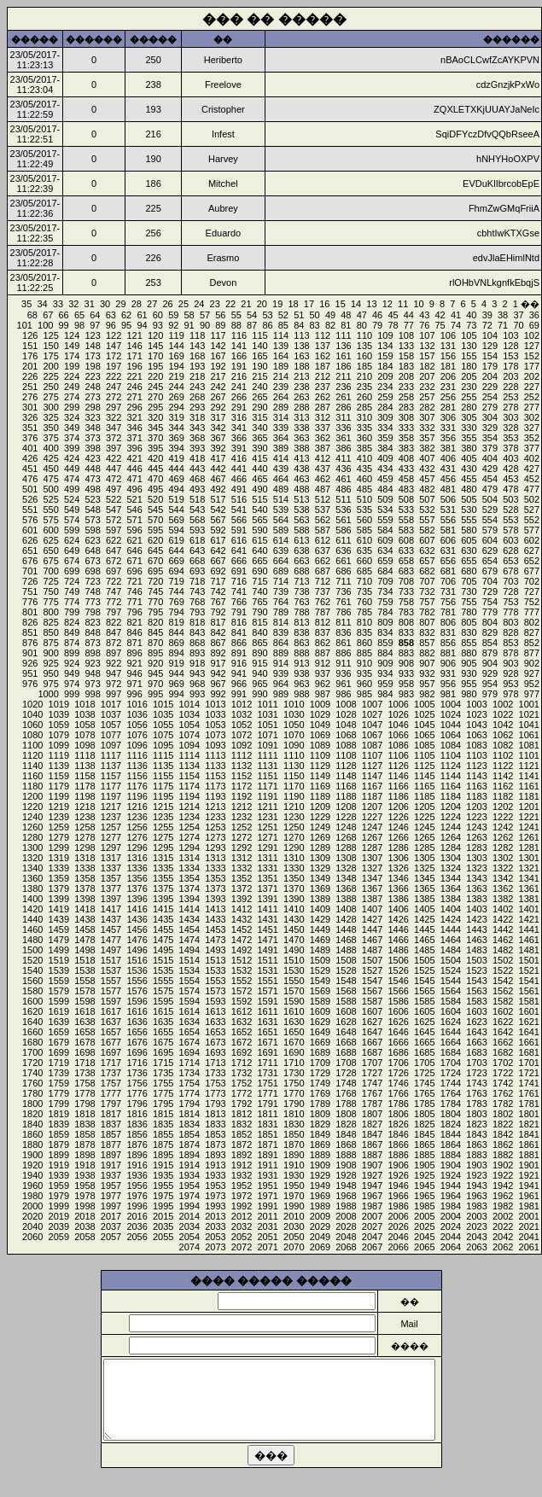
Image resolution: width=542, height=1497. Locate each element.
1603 (476, 1011)
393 (197, 448)
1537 (111, 970)
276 (30, 397)
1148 (345, 776)
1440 (32, 919)
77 (409, 325)
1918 (84, 1165)
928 (510, 673)
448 (92, 468)
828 (510, 632)
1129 (320, 765)
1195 (163, 796)
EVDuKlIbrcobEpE (501, 183)
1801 (529, 1114)
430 (468, 468)
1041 (529, 724)
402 (531, 458)
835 (364, 632)
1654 (189, 1032)
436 (343, 468)
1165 (424, 786)
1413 (215, 909)
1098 (84, 745)
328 (510, 427)
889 (280, 653)
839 (280, 632)
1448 (345, 929)
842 (217, 632)
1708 (345, 1062)
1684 (450, 1052)
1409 (320, 909)
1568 (345, 991)
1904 (450, 1165)
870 (155, 643)
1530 (293, 970)
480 (468, 489)
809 (385, 622)
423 (92, 458)
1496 (136, 950)
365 (259, 438)
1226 (398, 817)
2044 (450, 1237)
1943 (476, 1185)
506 (448, 499)
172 (113, 356)
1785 (424, 1103)
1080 (32, 735)
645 (155, 550)
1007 (372, 704)
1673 (215, 1042)
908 (406, 663)
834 (385, 632)
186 (343, 366)
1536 (136, 970)
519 (176, 499)
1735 (163, 1073)
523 (92, 499)
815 (259, 622)
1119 (59, 755)
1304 (450, 858)
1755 (163, 1083)
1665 (424, 1042)
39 (487, 315)
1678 (84, 1042)
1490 (293, 950)
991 (239, 694)
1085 (424, 745)
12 (387, 304)
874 (71, 643)
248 (92, 387)
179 (490, 366)
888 (301, 653)
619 (176, 540)
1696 (136, 1052)
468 (197, 479)
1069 (320, 735)
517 (217, 499)
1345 (424, 878)
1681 (529, 1052)
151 (30, 346)
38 (503, 315)
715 (259, 581)
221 (134, 376)
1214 (189, 806)
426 (30, 458)
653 (510, 561)
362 (322, 438)
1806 (398, 1114)
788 (301, 612)
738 (301, 591)
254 (490, 397)
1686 (398, 1052)
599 (71, 530)
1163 (476, 786)
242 (217, 387)
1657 (111, 1032)
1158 (84, 776)
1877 (111, 1144)
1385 (424, 899)
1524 (450, 970)
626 (30, 540)
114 (280, 335)
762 (322, 602)
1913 (215, 1165)
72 (487, 325)
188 (301, 366)
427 (531, 468)
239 (280, 387)
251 (30, 387)
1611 (267, 1011)
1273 (215, 837)
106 (448, 335)
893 (197, 653)
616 (239, 540)
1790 (293, 1103)
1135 (163, 765)
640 (259, 550)
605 (468, 540)
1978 (84, 1196)
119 (176, 335)
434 (385, 468)
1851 (267, 1134)
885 (364, 653)
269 (176, 397)
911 (343, 663)
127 (531, 346)
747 (113, 591)
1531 (267, 970)
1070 (293, 735)
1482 (502, 950)
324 (71, 417)
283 (406, 407)
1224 (450, 817)
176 (30, 356)
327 (531, 427)
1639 (59, 1021)
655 (468, 561)
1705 (424, 1062)
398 (92, 448)
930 (468, 673)
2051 (267, 1237)
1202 (502, 806)
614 (280, 540)
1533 (215, 970)
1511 (267, 960)
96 (111, 325)
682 (426, 571)
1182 (502, 796)
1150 (293, 776)
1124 (450, 765)
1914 (189, 1165)
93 (158, 325)
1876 (136, 1144)
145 (155, 346)
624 (71, 540)
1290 (293, 847)
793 (197, 612)
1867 (372, 1144)
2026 (398, 1226)
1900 (32, 1155)
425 (51, 458)
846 (134, 632)
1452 (241, 929)
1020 (32, 704)
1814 (189, 1114)
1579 (59, 991)
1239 (59, 817)
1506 (398, 960)
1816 (136, 1114)
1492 (241, 950)
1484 (450, 950)
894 (176, 653)
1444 (450, 929)
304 (490, 417)
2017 (111, 1216)
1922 (502, 1175)
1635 (163, 1021)
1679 (59, 1042)
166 (239, 356)
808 (406, 622)
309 (385, 417)
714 (280, 581)
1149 (320, 776)
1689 (320, 1052)
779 (490, 612)
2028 (345, 1226)
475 (51, 479)
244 (176, 387)
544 (176, 509)
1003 (476, 704)
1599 (59, 1001)
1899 (59, 1155)
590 (259, 530)
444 (176, 468)
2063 (476, 1247)
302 (531, 417)
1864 (450, 1144)
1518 (84, 960)
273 (92, 397)
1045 (424, 724)
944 (176, 673)
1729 (320, 1073)
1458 (84, 929)
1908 (345, 1165)
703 (510, 581)
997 (113, 694)
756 (448, 602)
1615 (163, 1011)
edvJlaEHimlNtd (506, 258)
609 (385, 540)
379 (490, 448)
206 (448, 376)
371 (134, 438)
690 (259, 571)
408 (406, 458)
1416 (136, 909)
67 (48, 315)
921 (134, 663)
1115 (163, 755)
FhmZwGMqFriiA (504, 208)
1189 (320, 796)
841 (239, 632)
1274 (189, 837)
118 (197, 335)
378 (510, 448)
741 (239, 591)
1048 (345, 724)
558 (406, 520)
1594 (189, 1001)
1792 (241, 1103)
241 (239, 387)
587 (322, 530)
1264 (450, 837)
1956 (136, 1185)
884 (385, 653)
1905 (424, 1165)
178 (510, 366)
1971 (267, 1196)
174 (71, 356)
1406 (398, 909)
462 (322, 479)
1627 (372, 1021)
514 (280, 499)
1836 (136, 1124)
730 (468, 591)
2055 (163, 1237)
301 (30, 407)
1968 (345, 1196)
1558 (84, 981)
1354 (189, 878)
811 (343, 622)
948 (92, 673)
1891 (267, 1155)
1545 (424, 981)
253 (510, 397)
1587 (372, 1001)
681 (448, 571)
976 (30, 684)
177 (531, 366)
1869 (320, 1144)
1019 (59, 704)
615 (259, 540)
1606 (398, 1011)
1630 (293, 1021)
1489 (320, 950)
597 (113, 530)
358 (406, 438)
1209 (320, 806)
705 (468, 581)
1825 (424, 1124)
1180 (32, 786)
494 (176, 489)
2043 (476, 1237)
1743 (476, 1083)
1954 (189, 1185)
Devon (222, 282)
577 (531, 530)
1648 (345, 1032)
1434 (189, 919)
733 (406, 591)
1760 (32, 1083)
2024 (450, 1226)
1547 (372, 981)
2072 (241, 1247)
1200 (32, 796)
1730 (293, 1073)
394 (176, 448)
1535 (163, 970)
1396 (136, 899)
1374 (189, 888)
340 (259, 427)
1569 (320, 991)
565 (259, 520)
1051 (267, 724)
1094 (189, 745)
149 (71, 346)
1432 (241, 919)
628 (510, 550)
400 (51, 448)
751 (30, 591)
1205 (424, 806)
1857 (111, 1134)
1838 (84, 1124)
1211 (267, 806)
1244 (450, 827)
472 (113, 479)
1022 (502, 714)
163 (301, 356)
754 (490, 602)
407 (426, 458)
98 (79, 325)
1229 (320, 817)
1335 (163, 868)
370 (155, 438)
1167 (372, 786)
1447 (372, 929)
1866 (398, 1144)
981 (448, 694)
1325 (424, 868)
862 (322, 643)
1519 (59, 960)
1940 (32, 1175)
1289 (320, 847)
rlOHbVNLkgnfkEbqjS (494, 282)
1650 (293, 1032)
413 (301, 458)
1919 (59, 1165)
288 (301, 407)
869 (176, 643)
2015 (163, 1216)
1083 (476, 745)
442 (217, 468)
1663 (476, 1042)
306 (448, 417)
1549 (320, 981)
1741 (529, 1083)
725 (51, 581)
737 (322, 591)
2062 (502, 1247)
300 (51, 407)
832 (426, 632)
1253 (215, 827)
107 (426, 335)
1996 (136, 1206)
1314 (189, 858)
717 (217, 581)
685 (364, 571)
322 (113, 417)
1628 (345, 1021)
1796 (136, 1103)
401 (30, 448)
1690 (293, 1052)
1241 (529, 827)
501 (30, 489)
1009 (320, 704)
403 (510, 458)
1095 (163, 745)
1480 (32, 940)
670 (155, 561)
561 (343, 520)
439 (280, 468)
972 (113, 684)
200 (51, 366)
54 (252, 315)
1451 (267, 929)
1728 (345, 1073)
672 (113, 561)
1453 (215, 929)
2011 (267, 1216)
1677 (111, 1042)
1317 (111, 858)
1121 (529, 765)
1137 (111, 765)
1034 (189, 714)
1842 (502, 1134)
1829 (320, 1124)
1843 (476, 1134)
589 (280, 530)
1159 (59, 776)
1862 (502, 1144)
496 (134, 489)
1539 (59, 970)
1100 (32, 745)
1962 (502, 1196)
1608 (345, 1011)
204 (490, 376)
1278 (84, 837)
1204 (450, 806)
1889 (320, 1155)
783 (406, 612)
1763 (476, 1093)
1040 (32, 714)
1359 (59, 878)
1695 (163, 1052)
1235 (163, 817)
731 (448, 591)
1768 (345, 1093)
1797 (111, 1103)
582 (426, 530)
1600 (32, 1001)
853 (510, 643)
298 (92, 407)
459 (385, 479)
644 (176, 550)
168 (197, 356)
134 (385, 346)
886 (343, 653)
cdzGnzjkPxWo (507, 84)
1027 (372, 714)
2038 (84, 1226)
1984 (450, 1206)
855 (468, 643)
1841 (529, 1134)
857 (426, 643)
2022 (502, 1226)
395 (155, 448)
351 (30, 427)
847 (113, 632)
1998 (84, 1206)
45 (393, 315)
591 (239, 530)
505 (468, 499)
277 (531, 407)
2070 (293, 1247)
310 (364, 417)
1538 (84, 970)
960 (364, 684)
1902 (502, 1165)
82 (330, 325)
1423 (476, 919)
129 (490, 346)
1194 (189, 796)
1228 (345, 817)
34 (42, 304)
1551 (267, 981)
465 (259, 479)
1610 (293, 1011)
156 (448, 356)
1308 (345, 858)
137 (322, 346)
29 (120, 304)
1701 (529, 1062)
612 (322, 540)
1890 (293, 1155)
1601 (529, 1011)
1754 (189, 1083)
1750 (293, 1083)
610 (364, 540)
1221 (529, 817)
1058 (84, 724)
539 (280, 509)
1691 (267, 1052)
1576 (136, 991)
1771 (267, 1093)
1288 (345, 847)
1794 (189, 1103)
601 (30, 530)
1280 (32, 837)
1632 (241, 1021)
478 (510, 489)
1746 (398, 1083)
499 (71, 489)
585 (364, 530)
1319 (59, 858)
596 (134, 530)
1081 (529, 745)
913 (301, 663)
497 (113, 489)
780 (468, 612)
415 (259, 458)
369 (176, 438)
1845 (424, 1134)
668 (197, 561)
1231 (267, 817)
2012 (241, 1216)
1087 (372, 745)
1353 (215, 878)
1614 (189, 1011)
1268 (345, 837)
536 (343, 509)
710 (364, 581)
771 (134, 602)
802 (531, 622)
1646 (398, 1032)
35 (26, 304)
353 (510, 438)
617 (217, 540)
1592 (241, 1001)
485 (364, 489)
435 (364, 468)
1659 (59, 1032)
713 (301, 581)
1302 (502, 858)
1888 (345, 1155)
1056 (136, 724)
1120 (32, 755)
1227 (372, 817)
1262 (502, 837)
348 (92, 427)
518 (197, 499)
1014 (189, 704)
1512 (241, 960)
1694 (189, 1052)
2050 (293, 1237)
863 (301, 643)
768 (197, 602)
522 (113, 499)
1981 (529, 1206)
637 (322, 550)
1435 (163, 919)
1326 (398, 868)
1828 (345, 1124)
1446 (398, 929)
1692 (241, 1052)
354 (490, 438)
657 (426, 561)
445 (155, 468)
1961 (529, 1196)
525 (51, 499)
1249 (320, 827)
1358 (84, 878)
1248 (345, 827)
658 (406, 561)
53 (267, 315)
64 (95, 315)
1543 (476, 981)
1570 (293, 991)
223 (92, 376)
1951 (267, 1185)
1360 (32, 878)
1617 (111, 1011)
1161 (529, 786)
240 (259, 387)
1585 (424, 1001)
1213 (215, 806)
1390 (293, 899)
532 (426, 509)
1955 (163, 1185)
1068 (345, 735)
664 (280, 561)
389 (280, 448)
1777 (111, 1093)
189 (280, 366)
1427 (372, 919)
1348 (345, 878)
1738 (84, 1073)
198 (92, 366)
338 (301, 427)
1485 (424, 950)
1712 (241, 1062)
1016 (136, 704)
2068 (345, 1247)
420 (155, 458)
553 (510, 520)
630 (468, 550)
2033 (215, 1226)
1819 (59, 1114)
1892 (241, 1155)
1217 (111, 806)
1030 (293, 714)
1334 (189, 868)
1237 (111, 817)
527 (531, 509)
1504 (450, 960)
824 (71, 622)
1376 (136, 888)
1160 (32, 776)
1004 (450, 704)
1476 (136, 940)
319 (176, 417)
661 (343, 561)
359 (385, 438)
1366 (398, 888)
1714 (189, 1062)
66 (64, 315)
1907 (372, 1165)
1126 (398, 765)
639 (280, 550)
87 (252, 325)
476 (30, 479)
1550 (293, 981)
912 (322, 663)
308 (406, 417)
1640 (32, 1021)
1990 (293, 1206)
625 (51, 540)
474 (71, 479)
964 (280, 684)
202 (531, 376)
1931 (267, 1175)
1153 (215, 776)
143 (197, 346)
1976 (136, 1196)
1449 (320, 929)
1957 (111, 1185)
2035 (163, 1226)
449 (71, 468)
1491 (267, 950)
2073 (215, 1247)
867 (217, 643)
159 (385, 356)
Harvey (223, 159)
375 (51, 438)
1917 (111, 1165)
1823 (476, 1124)
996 (134, 694)
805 (468, 622)
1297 (111, 847)
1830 (293, 1124)
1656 (136, 1032)
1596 (136, 1001)
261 (343, 397)
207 (426, 376)
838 (301, 632)
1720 (32, 1062)
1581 (529, 1001)
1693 (215, 1052)
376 (30, 438)
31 (90, 304)
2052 (241, 1237)
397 (113, 448)
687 (322, 571)
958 (406, 684)
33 (58, 304)
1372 (241, 888)
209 (385, 376)
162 (322, 356)
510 (364, 499)
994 (176, 694)
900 (51, 653)
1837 (111, 1124)
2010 (293, 1216)
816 (239, 622)
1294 (189, 847)
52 (283, 315)
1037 (111, 714)
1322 (502, 868)
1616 (136, 1011)
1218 (84, 806)
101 (24, 325)
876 (30, 643)
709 (385, 581)
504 (490, 499)
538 (301, 509)
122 (113, 335)
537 (322, 509)
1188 (345, 796)
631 (448, 550)
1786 (398, 1103)
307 (426, 417)
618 (197, 540)
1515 (163, 960)
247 (113, 387)
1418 (84, 909)
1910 (293, 1165)
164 (280, 356)
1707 (372, 1062)
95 (126, 325)
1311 (267, 858)
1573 (215, 991)
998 (92, 694)
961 (343, 684)
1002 (502, 704)
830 (468, 632)
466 (239, 479)
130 (468, 346)
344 (176, 427)
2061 (529, 1247)
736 (343, 591)
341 (239, 427)
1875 (163, 1144)
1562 (502, 991)
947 (113, 673)
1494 (189, 950)
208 (406, 376)
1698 (84, 1052)
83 (315, 325)
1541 (529, 981)
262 (322, 397)
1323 (476, 868)
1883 (476, 1155)
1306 (398, 858)
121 (134, 335)
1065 (424, 735)
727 (531, 591)
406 (448, 458)
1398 (84, 899)
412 (322, 458)
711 (343, 581)
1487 (372, 950)
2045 (424, 1237)
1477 (111, 940)
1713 (215, 1062)
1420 (32, 909)
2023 (476, 1226)
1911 (267, 1165)
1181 (529, 796)
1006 (398, 704)
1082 (502, 745)
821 (134, 622)
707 (426, 581)
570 (155, 520)
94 (142, 325)
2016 (136, 1216)
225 (51, 376)
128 (510, 346)
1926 (398, 1175)
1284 (450, 847)
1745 (424, 1083)
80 (362, 325)
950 (51, 673)
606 (448, 540)
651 (30, 550)
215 (259, 376)
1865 (424, 1144)
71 (503, 325)
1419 (59, 909)
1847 (372, 1134)
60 (158, 315)
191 (239, 366)
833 (406, 632)
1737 (111, 1073)
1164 (450, 786)
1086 (398, 745)
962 (322, 684)
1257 (111, 827)
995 (155, 694)
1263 (476, 837)
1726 (398, 1073)
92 (173, 325)
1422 (502, 919)
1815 (163, 1114)
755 (468, 602)
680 (468, 571)
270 (155, 397)
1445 (424, 929)
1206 (398, 806)
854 (490, 643)
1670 (293, 1042)
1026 (398, 714)
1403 (476, 909)
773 (92, 602)
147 (113, 346)
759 (385, 602)
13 (371, 304)
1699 (59, 1052)
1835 (163, 1124)
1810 (293, 1114)
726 (30, 581)
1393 (215, 899)
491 (239, 489)
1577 (111, 991)
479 (490, 489)
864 (280, 643)
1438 (84, 919)
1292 (241, 847)
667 (217, 561)
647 (113, 550)
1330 (293, 868)
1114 (189, 755)
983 (406, 694)
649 (71, 550)
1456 (136, 929)
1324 (450, 868)
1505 (424, 960)
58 (189, 315)
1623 (476, 1021)
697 (113, 571)
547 (113, 509)
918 (197, 663)
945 (155, 673)
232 (426, 387)
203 (510, 376)
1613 (215, 1011)
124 (71, 335)
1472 (241, 940)
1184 (450, 796)
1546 (398, 981)
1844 (450, 1134)
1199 (59, 796)
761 (343, 602)
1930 (293, 1175)
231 (448, 387)
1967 (372, 1196)
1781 (529, 1103)
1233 (215, 817)
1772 (241, 1093)
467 (217, 479)
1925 (424, 1175)
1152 (241, 776)
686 (343, 571)
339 (280, 427)
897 (113, 653)
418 (197, 458)
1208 (345, 806)
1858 (84, 1134)
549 (71, 509)
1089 (320, 745)
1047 (372, 724)
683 (406, 571)
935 (364, 673)
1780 (32, 1093)
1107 (372, 755)
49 (330, 315)
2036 (136, 1226)
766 (239, 602)
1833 (215, 1124)
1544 (450, 981)
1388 (345, 899)
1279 (59, 837)
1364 (450, 888)
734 (385, 591)
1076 (136, 735)
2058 (84, 1237)
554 (490, 520)
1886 (398, 1155)
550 (51, 509)
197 (113, 366)
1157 (111, 776)
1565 (424, 991)
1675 (163, 1042)
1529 (320, 970)
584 (385, 530)
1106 (398, 755)
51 (299, 315)
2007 (372, 1216)
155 (468, 356)
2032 (241, 1226)
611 (343, 540)
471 (134, 479)
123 (92, 335)
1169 (320, 786)
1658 (84, 1032)
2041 (529, 1237)
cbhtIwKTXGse (508, 233)
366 (239, 438)
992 (217, 694)
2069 (320, 1247)
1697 (111, 1052)
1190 (293, 796)
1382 (502, 899)
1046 (398, 724)
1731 (267, 1073)
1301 (529, 858)
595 (155, 530)
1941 (529, 1185)
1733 (215, 1073)
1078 (84, 735)
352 (531, 438)
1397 (111, 899)
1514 (189, 960)
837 (322, 632)
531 (448, 509)
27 (152, 304)
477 (531, 489)
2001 (529, 1216)
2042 (502, 1237)
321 (134, 417)
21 (246, 304)
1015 (163, 704)
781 (448, 612)
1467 (372, 940)
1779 (59, 1093)
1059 (59, 724)
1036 (136, 714)
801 (30, 612)
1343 (476, 878)
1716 (136, 1062)
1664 (450, 1042)
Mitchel (223, 183)
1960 (32, 1185)
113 (301, 335)
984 (385, 694)
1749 (320, 1083)
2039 (59, 1226)
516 (239, 499)
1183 (476, 796)
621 (134, 540)
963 (301, 684)
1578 (84, 991)
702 (531, 581)
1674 (189, 1042)
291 (239, 407)
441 (239, 468)
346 (134, 427)
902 (531, 663)
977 (531, 694)
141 (239, 346)
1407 (372, 909)
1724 (450, 1073)
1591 (267, 1001)
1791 (267, 1103)
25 (183, 304)
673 (92, 561)
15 (340, 304)
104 (490, 335)
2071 (267, 1247)
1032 (241, 714)
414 (280, 458)
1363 (476, 888)
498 (92, 489)
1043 (476, 724)
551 (30, 509)
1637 (111, 1021)
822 (113, 622)
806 (448, 622)
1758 (84, 1083)
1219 (59, 806)
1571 (267, 991)
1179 (59, 786)
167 (217, 356)
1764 (450, 1093)
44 (409, 315)
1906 (398, 1165)
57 (205, 315)
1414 (189, 909)
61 (142, 315)
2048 (345, 1237)
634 (385, 550)
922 (113, 663)
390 (259, 448)
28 (136, 304)
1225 (424, 817)
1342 (502, 878)
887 (322, 653)
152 (531, 356)
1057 (111, 724)
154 (490, 356)
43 (424, 315)
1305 (424, 858)
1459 (59, 929)
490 (259, 489)
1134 (189, 765)
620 (155, 540)
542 (217, 509)
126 (30, 335)
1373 (215, 888)
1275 (163, 837)
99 (64, 325)
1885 (424, 1155)
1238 (84, 817)
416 (239, 458)
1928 (345, 1175)
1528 (345, 970)
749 (71, 591)
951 (30, 673)
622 (113, 540)
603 (510, 540)
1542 (502, 981)
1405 (424, 909)
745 (155, 591)
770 (155, 602)
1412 (241, 909)
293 (197, 407)
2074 (189, 1247)
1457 (111, 929)
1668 (345, 1042)
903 (510, 663)
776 (30, 602)
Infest (223, 134)
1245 (424, 827)
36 (534, 315)
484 (385, 489)
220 (155, 376)
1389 (320, 899)
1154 (189, 776)
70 (518, 325)
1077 (111, 735)
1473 (215, 940)
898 (92, 653)
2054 (189, 1237)
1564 (450, 991)
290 (259, 407)
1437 (111, 919)
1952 (241, 1185)
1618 (84, 1011)
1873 (215, 1144)
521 (134, 499)
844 (176, 632)
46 (377, 315)
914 (280, 663)
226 (30, 376)
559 (385, 520)
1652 (241, 1032)
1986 (398, 1206)
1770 (293, 1093)
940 (259, 673)
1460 (32, 929)
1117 (111, 755)
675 (51, 561)
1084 (450, 745)
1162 (502, 786)
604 (490, 540)
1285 (424, 847)
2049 (320, 1237)
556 (448, 520)
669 (176, 561)
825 (51, 622)
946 (134, 673)
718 (197, 581)
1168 (345, 786)
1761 (529, 1093)
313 (301, 417)
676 (30, 561)
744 (176, 591)
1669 (320, 1042)
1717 (111, 1062)
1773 (215, 1093)
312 (322, 417)
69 (534, 325)
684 (385, 571)
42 (440, 315)
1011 (267, 704)
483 (406, 489)
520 (155, 499)
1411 (267, 909)
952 (531, 684)
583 (406, 530)
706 (448, 581)
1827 (372, 1124)
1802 (502, 1114)
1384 (450, 899)
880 (468, 653)
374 (71, 438)
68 (32, 315)
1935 (163, 1175)
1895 (163, 1155)
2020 (32, 1216)
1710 (293, 1062)
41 (456, 315)
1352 (241, 878)
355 (468, 438)
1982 (502, 1206)
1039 (59, 714)
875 (51, 643)
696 (134, 571)
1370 (293, 888)
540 (259, 509)
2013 (215, 1216)
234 (385, 387)
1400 (32, 899)
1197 (111, 796)
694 (176, 571)
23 (215, 304)
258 (406, 397)
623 (92, 540)
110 (364, 335)
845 (155, 632)
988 (301, 694)
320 (155, 417)
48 (346, 315)
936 (343, 673)
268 (197, 397)
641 (239, 550)
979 (490, 694)
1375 (163, 888)
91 (189, 325)
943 (197, 673)
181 (448, 366)
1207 (372, 806)
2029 (320, 1226)
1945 (424, 1185)
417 (217, 458)
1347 (372, 878)
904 (490, 663)
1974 (189, 1196)
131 (448, 346)
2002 (502, 1216)
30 (105, 304)
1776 (136, 1093)
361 (343, 438)
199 (71, 366)
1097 (111, 745)
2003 (476, 1216)
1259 (59, 827)
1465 (424, 940)
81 (346, 325)
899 (71, 653)
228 (510, 387)
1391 (267, 899)
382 (426, 448)
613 (301, 540)
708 (406, 581)
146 (134, 346)
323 (92, 417)
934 (385, 673)
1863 (476, 1144)
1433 (215, 919)
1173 (215, 786)
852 (531, 643)
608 (406, 540)
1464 (450, 940)
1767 (372, 1093)
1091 (267, 745)
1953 (215, 1185)
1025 (424, 714)
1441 (529, 929)
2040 (32, 1226)
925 (51, 663)
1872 (241, 1144)
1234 (189, 817)
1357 (111, 878)
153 (510, 356)
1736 (136, 1073)
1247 (372, 827)
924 (71, 663)
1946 (398, 1185)
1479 (59, 940)
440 (259, 468)
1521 (529, 970)
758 (406, 602)
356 (448, 438)
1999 (59, 1206)
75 (440, 325)
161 (343, 356)
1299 (59, 847)
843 (197, 632)
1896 (136, 1155)
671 (134, 561)
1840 (32, 1124)
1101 (529, 755)
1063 (476, 735)
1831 (267, 1124)
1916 (136, 1165)
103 (510, 335)
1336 (136, 868)
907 (426, 663)
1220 (32, 806)
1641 (529, 1032)
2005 (424, 1216)
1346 (398, 878)
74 (456, 325)
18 (293, 304)
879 (490, 653)
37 (518, 315)
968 (197, 684)
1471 (267, 940)
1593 (215, 1001)
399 (71, 448)
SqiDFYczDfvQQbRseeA (487, 134)
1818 (84, 1114)
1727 (372, 1073)
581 (448, 530)
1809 (320, 1114)
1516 (136, 960)
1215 (163, 806)
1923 (476, 1175)
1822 (502, 1124)
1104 (450, 755)
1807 (372, 1114)
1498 (84, 950)
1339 (59, 868)
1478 (84, 940)
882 (426, 653)
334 (385, 427)
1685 (424, 1052)
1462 (502, 940)
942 (217, 673)
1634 (189, 1021)
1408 (345, 909)
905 (468, 663)
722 (113, 581)
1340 (32, 868)
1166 (398, 786)
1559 (59, 981)
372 (113, 438)
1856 (136, 1134)
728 (510, 591)
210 (364, 376)
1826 (398, 1124)
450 (51, 468)
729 (490, 591)
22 (230, 304)
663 (301, 561)
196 (134, 366)
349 (71, 427)
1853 (215, 1134)
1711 (267, 1062)
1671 (267, 1042)
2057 (111, 1237)
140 (259, 346)
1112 (241, 755)
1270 (293, 837)
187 (322, 366)
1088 (345, 745)
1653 (215, 1032)
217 (217, 376)
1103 (476, 755)
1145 (424, 776)
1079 (59, 735)
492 (217, 489)
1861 (529, 1144)
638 (301, 550)
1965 (424, 1196)
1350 (293, 878)
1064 (450, 735)
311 (343, 417)
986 (343, 694)
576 (30, 520)
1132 (241, 765)
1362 (502, 888)
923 (92, 663)
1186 (398, 796)
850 (51, 632)
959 (385, 684)
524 (71, 499)
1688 (345, 1052)
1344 (450, 878)
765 (259, 602)
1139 (59, 765)
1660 (32, 1032)
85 (283, 325)
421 (134, 458)
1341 (529, 878)
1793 (215, 1103)
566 (239, 520)
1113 (215, 755)
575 (51, 520)
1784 (450, 1103)
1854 (189, 1134)
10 (418, 304)
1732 (241, 1073)
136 (343, 346)
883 (406, 653)
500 (51, 489)
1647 (372, 1032)
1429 (320, 919)
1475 (163, 940)
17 (309, 304)
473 (92, 479)
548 (92, 509)
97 (95, 325)
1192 (241, 796)
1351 (267, 878)
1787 (372, 1103)
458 (406, 479)
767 (217, 602)
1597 (111, 1001)
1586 (398, 1001)
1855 (163, 1134)
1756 (136, 1083)
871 (134, 643)
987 (322, 694)
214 (280, 376)
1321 (529, 868)
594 (176, 530)
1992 (241, 1206)
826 (30, 622)
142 (217, 346)
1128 (345, 765)
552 (531, 520)
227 (531, 387)
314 (280, 417)
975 (51, 684)
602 (531, 540)
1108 (345, 755)
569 (176, 520)
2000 (32, 1206)
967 (217, 684)
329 (490, 427)
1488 (345, 950)
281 (448, 407)
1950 (293, 1185)
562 (322, 520)
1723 (476, 1073)
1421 (529, 919)
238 (301, 387)
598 (92, 530)
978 (510, 694)
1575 (163, 991)
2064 (450, 1247)
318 (197, 417)
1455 (163, 929)
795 (155, 612)
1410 (293, 909)
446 (134, 468)
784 (385, 612)
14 (356, 304)
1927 (372, 1175)
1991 (267, 1206)
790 (259, 612)
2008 (345, 1216)
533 (406, 509)
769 (176, 602)
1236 (136, 817)
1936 (136, 1175)
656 (448, 561)
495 (155, 489)
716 (239, 581)
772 (113, 602)
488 (301, 489)
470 (155, 479)
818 (197, 622)
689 (280, 571)
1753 (215, 1083)
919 (176, 663)
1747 (372, 1083)
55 (236, 315)
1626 (398, 1021)
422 (113, 458)
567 (217, 520)
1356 (136, 878)
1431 (267, 919)
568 (197, 520)
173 (92, 356)
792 (217, 612)
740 (259, 591)
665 (259, 561)
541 (239, 509)
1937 (111, 1175)
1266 (398, 837)
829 (490, 632)
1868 (345, 1144)
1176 (136, 786)
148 (92, 346)
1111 (267, 755)
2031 (267, 1226)
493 (197, 489)
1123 (476, 765)
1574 (189, 991)
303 (510, 417)
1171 (267, 786)
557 (426, 520)
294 (176, 407)
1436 (136, 919)
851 (30, 632)
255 (468, 397)
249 (71, 387)
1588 (345, 1001)
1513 (215, 960)
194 (176, 366)
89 (220, 325)
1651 (267, 1032)
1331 (267, 868)
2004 (450, 1216)
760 (364, 602)
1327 (372, 868)
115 (259, 335)
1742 (502, 1083)
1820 (32, 1114)
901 (30, 653)
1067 (372, 735)
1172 (241, 786)
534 (385, 509)
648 (92, 550)
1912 (241, 1165)
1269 (320, 837)
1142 (502, 776)
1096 (136, 745)
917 (217, 663)
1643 (476, 1032)
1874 (189, 1144)
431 (448, 468)
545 (155, 509)
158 (406, 356)
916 (239, 663)
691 (239, 571)
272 (113, 397)
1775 (163, 1093)
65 (79, 315)
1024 (450, 714)
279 (490, 407)
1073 (215, 735)
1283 (476, 847)
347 (113, 427)
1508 (345, 960)
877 (531, 653)
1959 (59, 1185)
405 (468, 458)
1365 (424, 888)
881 (448, 653)
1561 (529, 991)
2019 (59, 1216)
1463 (476, 940)
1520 (32, 960)
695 (155, 571)
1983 (476, 1206)
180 (468, 366)
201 (30, 366)
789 (280, 612)
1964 (450, 1196)
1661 (529, 1042)
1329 (320, 868)
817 (217, 622)
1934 (189, 1175)
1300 (32, 847)
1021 (529, 714)
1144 (450, 776)
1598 (84, 1001)
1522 (502, 970)
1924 (450, 1175)
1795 (163, 1103)
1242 (502, 827)
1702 (502, 1062)
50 (315, 315)
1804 (450, 1114)
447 (113, 468)
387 (322, 448)
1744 (450, 1083)
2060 (32, 1237)
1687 (372, 1052)
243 (197, 387)
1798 (84, 1103)
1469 (320, 940)
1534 (189, 970)
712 (322, 581)
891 (239, 653)
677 (531, 571)
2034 (189, 1226)
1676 (136, 1042)
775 (51, 602)
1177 (111, 786)
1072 (241, 735)
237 (322, 387)
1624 (450, 1021)
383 (406, 448)
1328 (345, 868)
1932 (241, 1175)
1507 (372, 960)
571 (134, 520)
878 (510, 653)
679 (490, 571)
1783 (476, 1103)
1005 (424, 704)
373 (92, 438)
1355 (163, 878)
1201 (529, 806)
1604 (450, 1011)
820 (155, 622)
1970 (293, 1196)
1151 (267, 776)
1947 (372, 1185)
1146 (398, 776)
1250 (293, 827)
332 (426, 427)
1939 (59, 1175)
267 (217, 397)
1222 (502, 817)
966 (239, 684)
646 (134, 550)
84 (299, 325)
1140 (32, 765)
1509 (320, 960)
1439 (59, 919)
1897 (111, 1155)
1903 (476, 1165)
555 (468, 520)
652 (531, 561)
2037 (111, 1226)
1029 (320, 714)
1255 (163, 827)
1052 (241, 724)
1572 (241, 991)
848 (92, 632)
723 (92, 581)
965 (259, 684)
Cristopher (223, 109)
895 (155, 653)
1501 (529, 960)
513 (301, 499)
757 (426, 602)
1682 (502, 1052)
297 (113, 407)
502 (531, 499)
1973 (215, 1196)
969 (176, 684)
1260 (32, 827)
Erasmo (223, 258)
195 (155, 366)
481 (448, 489)
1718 (84, 1062)
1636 (136, 1021)
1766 (398, 1093)
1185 (424, 796)
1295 (163, 847)
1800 (32, 1103)
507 (426, 499)
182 (426, 366)
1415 (163, 909)
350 (51, 427)
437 (322, 468)
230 (468, 387)
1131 (267, 765)
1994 (189, 1206)
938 (301, 673)
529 (490, 509)
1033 (215, 714)
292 (217, 407)
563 (301, 520)
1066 (398, 735)
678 (510, 571)
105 (468, 335)
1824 (450, 1124)
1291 (267, 847)
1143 (476, 776)
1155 (163, 776)
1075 (163, 735)
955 (468, 684)
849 (71, 632)
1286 (398, 847)
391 (239, 448)
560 (364, 520)
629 (490, 550)
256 (448, 397)
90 (205, 325)
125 (51, 335)
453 (510, 479)
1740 (32, 1073)
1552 (241, 981)
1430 (293, 919)
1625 (424, 1021)
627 (531, 550)
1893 (215, 1155)
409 (385, 458)
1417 (111, 909)
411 (343, 458)
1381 (529, 899)
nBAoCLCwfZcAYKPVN (489, 60)
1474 (189, 940)
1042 (502, 724)
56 (220, 315)
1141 (529, 776)
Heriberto (223, 60)
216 (239, 376)
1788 (345, 1103)
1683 (476, 1052)
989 (280, 694)
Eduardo (224, 233)
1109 (320, 755)
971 (134, 684)
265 (259, 397)
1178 (84, 786)
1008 (345, 704)
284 (385, 407)
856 (448, 643)
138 (301, 346)
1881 (529, 1155)
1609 (320, 1011)
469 (176, 479)
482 (426, 489)
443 (197, 468)
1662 (502, 1042)
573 (92, 520)
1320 (32, 858)
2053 (215, 1237)
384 (385, 448)
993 (197, 694)
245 (155, 387)
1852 (241, 1134)
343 (197, 427)
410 (364, 458)
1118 (84, 755)
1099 (59, 745)
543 (197, 509)
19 (277, 304)
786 (343, 612)
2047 (372, 1237)
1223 (476, 817)
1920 (32, 1165)
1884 (450, 1155)
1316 (136, 858)
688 (301, 571)
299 (71, 407)
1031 (267, 714)
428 (510, 468)
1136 (136, 765)
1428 (345, 919)
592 (217, 530)
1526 (398, 970)
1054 (189, 724)
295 (155, 407)
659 (385, 561)
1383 (476, 899)
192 (217, 366)
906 (448, 663)
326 (30, 417)
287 (322, 407)
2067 (372, 1247)
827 (531, 632)
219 (176, 376)
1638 (84, 1021)
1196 (136, 796)
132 (426, 346)
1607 (372, 1011)
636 (343, 550)
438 (301, 468)
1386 (398, 899)
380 (468, 448)
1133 (215, 765)
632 (426, 550)
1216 (136, 806)
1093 (215, 745)
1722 (502, 1073)
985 (364, 694)
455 (468, 479)
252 (531, 397)
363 (301, 438)
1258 (84, 827)
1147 (372, 776)
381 (448, 448)
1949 (320, 1185)
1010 (293, 704)
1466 (398, 940)
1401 (529, 909)
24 (199, 304)
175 (51, 356)
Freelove (223, 84)
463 (301, 479)
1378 (84, 888)
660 (364, 561)
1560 (32, 981)
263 (301, 397)
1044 (450, 724)
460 (364, 479)
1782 (502, 1103)
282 (426, 407)
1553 (215, 981)
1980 (32, 1196)
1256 (136, 827)
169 (176, 356)
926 (30, 663)
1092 (241, 745)
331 (448, 427)
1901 (529, 1165)
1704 (450, 1062)
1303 (476, 858)
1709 (320, 1062)
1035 (163, 714)
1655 (163, 1032)
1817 (111, 1114)
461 (343, 479)
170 (155, 356)
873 (92, 643)
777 (531, 612)
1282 (502, 847)
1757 (111, 1083)
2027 (372, 1226)
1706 (398, 1062)
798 (92, 612)
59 (173, 315)
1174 (189, 786)
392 (217, 448)
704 (490, 581)
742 (217, 591)
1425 (424, 919)
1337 (111, 868)
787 (322, 612)
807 (426, 622)
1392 (241, 899)
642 (217, 550)
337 (322, 427)
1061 (529, 735)
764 (280, 602)
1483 (476, 950)
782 (426, 612)
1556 (136, 981)
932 (426, 673)
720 (155, 581)
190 (259, 366)
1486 (398, 950)
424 (71, 458)
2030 (293, 1226)
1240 (32, 817)
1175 (163, 786)
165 (259, 356)
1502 (502, 960)
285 (364, 407)
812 (322, 622)
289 (280, 407)
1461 (529, 940)
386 (343, 448)
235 (364, 387)
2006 (398, 1216)
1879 (59, 1144)
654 (490, 561)
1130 (293, 765)
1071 (267, 735)
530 (468, 509)
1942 (502, 1185)
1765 (424, 1093)
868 (197, 643)
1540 (32, 970)
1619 (59, 1011)
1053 (215, 724)
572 (113, 520)
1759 (59, 1083)
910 (364, 663)
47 (362, 315)
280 (468, 407)
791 (239, 612)
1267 (372, 837)
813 (301, 622)
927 (531, 673)
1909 (320, 1165)
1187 (372, 796)
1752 (241, 1083)
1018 (84, 704)
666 (239, 561)
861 (343, 643)
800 (51, 612)
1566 (398, 991)
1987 (372, 1206)
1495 (163, 950)
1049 (320, 724)
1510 (293, 960)
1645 (424, 1032)
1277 (111, 837)
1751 (267, 1083)
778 (510, 612)
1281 (529, 847)
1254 (189, 827)
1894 (189, 1155)
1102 (502, 755)
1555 (163, 981)
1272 (241, 837)
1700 (32, 1052)
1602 (502, 1011)
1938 (84, 1175)
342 (217, 427)
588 (301, 530)
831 (448, 632)
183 (406, 366)
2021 (529, 1226)
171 (134, 356)
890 (259, 653)
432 (426, 468)
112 (322, 335)
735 (364, 591)
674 (71, 561)
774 (71, 602)
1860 (32, 1134)
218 (197, 376)
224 (71, 376)
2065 (424, 1247)
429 (490, 468)
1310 (293, 858)
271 (134, 397)
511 (343, 499)
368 (197, 438)
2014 (189, 1216)
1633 (215, 1021)
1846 (398, 1134)
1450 (293, 929)
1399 (59, 899)
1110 (293, 755)
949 (71, 673)
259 (385, 397)
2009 (320, 1216)
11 (403, 304)
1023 (476, 714)
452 (531, 479)
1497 (111, 950)
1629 (320, 1021)
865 (259, 643)
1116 (136, 755)
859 (385, 643)
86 (267, 325)
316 (239, 417)
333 (406, 427)
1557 (111, 981)
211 (343, 376)
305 (468, 417)
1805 (424, 1114)
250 (51, 387)
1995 (163, 1206)
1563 (476, 991)
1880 (32, 1144)
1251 (267, 827)
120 (155, 335)
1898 (84, 1155)
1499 (59, 950)
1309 (320, 858)
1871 (267, 1144)
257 (426, 397)
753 (510, 602)
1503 (476, 960)
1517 (111, 960)
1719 (59, 1062)
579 (490, 530)
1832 (241, 1124)
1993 (215, 1206)
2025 (424, 1226)
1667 (372, 1042)
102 (531, 335)
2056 (136, 1237)
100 (45, 325)
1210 (293, 806)
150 (51, 346)
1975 (163, 1196)
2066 (398, 1247)
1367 (372, 888)
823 (92, 622)
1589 (320, 1001)
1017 (111, 704)
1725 (424, 1073)
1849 (320, 1134)
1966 (398, 1196)
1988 (345, 1206)
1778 (84, 1093)
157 (426, 356)
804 (490, 622)
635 (364, 550)
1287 (372, 847)
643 (197, 550)
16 (324, 304)
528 (510, 509)
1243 (476, 827)
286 (343, 407)
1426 (398, 919)
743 (197, 591)
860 (364, 643)
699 (71, 571)
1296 (136, 847)
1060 (32, 724)
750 (51, 591)
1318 (84, 858)
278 (510, 407)
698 (92, 571)
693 (197, 571)
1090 (293, 745)
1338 (84, 868)
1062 (502, 735)
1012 (241, 704)
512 (322, 499)
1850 (293, 1134)
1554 (189, 981)
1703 (476, 1062)
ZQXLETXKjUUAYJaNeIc (486, 109)
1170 (293, 786)
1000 (48, 694)
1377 (111, 888)
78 (393, 325)
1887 (372, 1155)
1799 (59, 1103)
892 (217, 653)
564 (280, 520)
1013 (215, 704)
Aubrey (223, 208)
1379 (59, 888)
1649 (320, 1032)
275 (51, 397)
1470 (293, 940)
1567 (372, 991)
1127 (372, 765)
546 (134, 509)
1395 (163, 899)
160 (364, 356)
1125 (424, 765)
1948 (345, 1185)
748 (92, 591)
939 (280, 673)
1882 (502, 1155)
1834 (189, 1124)
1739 (59, 1073)
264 (280, 397)
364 (280, 438)
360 (364, 438)
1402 (502, 909)
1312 (241, 858)
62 (126, 315)
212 (322, 376)
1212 (241, 806)
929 (490, 673)
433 (406, 468)
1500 (32, 950)
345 (155, 427)
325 (51, 417)
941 (239, 673)
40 (471, 315)
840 (259, 632)
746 (134, 591)
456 (448, 479)
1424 (450, 919)
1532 (241, 970)
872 (113, 643)
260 (364, 397)
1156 (136, 776)
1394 (189, 899)
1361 (529, 888)
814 (280, 622)
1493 (215, 950)
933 (406, 673)
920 (155, 663)
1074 (189, 735)
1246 (398, 827)
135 (364, 346)
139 (280, 346)
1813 (215, 1114)
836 (343, 632)
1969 (320, 1196)
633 (406, 550)
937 (322, 673)
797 (113, 612)
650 (51, 550)
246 (134, 387)
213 (301, 376)
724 (71, 581)
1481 (529, 950)
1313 (215, 858)
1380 (32, 888)
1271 (267, 837)
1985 (424, 1206)
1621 (529, 1021)
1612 (241, 1011)
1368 (345, 888)
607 (426, 540)
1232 (241, 817)
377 (531, 448)
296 (134, 407)
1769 (320, 1093)
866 (239, 643)
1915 (163, 1165)
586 (343, 530)
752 (531, 602)
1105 (424, 755)
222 (113, 376)
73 (471, 325)
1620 (32, 1011)
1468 (345, 940)
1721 (529, 1073)
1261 (529, 837)
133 (406, 346)
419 (176, 458)
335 (364, 427)
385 (364, 448)
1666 (398, 1042)
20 (262, 304)
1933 (215, 1175)
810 (364, 622)
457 (426, 479)
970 (155, 684)
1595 (163, 1001)
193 (197, 366)
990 (259, 694)
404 (490, 458)
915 (259, 663)
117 (217, 335)
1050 (293, 724)
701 (30, 571)
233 (406, 387)
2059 (59, 1237)
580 (468, 530)
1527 (372, 970)
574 (71, 520)
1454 (189, 929)
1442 (502, 929)
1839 (59, 1124)
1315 (163, 858)
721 (134, 581)
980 (468, 694)
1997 (111, 1206)
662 (322, 561)
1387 (372, 899)
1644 (450, 1032)
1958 (84, 1185)
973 (92, 684)
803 (510, 622)
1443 (476, 929)
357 (426, 438)
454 (490, 479)
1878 (84, 1144)
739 (280, 591)
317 (217, 417)
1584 (450, 1001)
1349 (320, 878)
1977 (111, 1196)
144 (176, 346)
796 (134, 612)
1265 (424, 837)
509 (385, 499)
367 (217, 438)
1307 (372, 858)
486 (343, 489)
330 (468, 427)
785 (364, 612)
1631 (267, 1021)
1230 (293, 817)
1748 (345, 1083)
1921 (529, 1175)
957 (426, 684)
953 (510, 684)
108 (406, 335)
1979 (59, 1196)
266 (239, 397)
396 (134, 448)
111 (343, 335)
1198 (84, 796)
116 (239, 335)
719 (176, 581)
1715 (163, 1062)
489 (280, 489)
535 (364, 509)
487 (322, 489)
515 (259, 499)
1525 (424, 970)
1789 (320, 1103)
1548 (345, 981)
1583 (476, 1001)
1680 (32, 1042)
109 (385, 335)
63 (111, 315)
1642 (502, 1032)
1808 (345, 1114)
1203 (476, 806)
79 (377, 325)
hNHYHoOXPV (507, 159)
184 (385, 366)
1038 (84, 714)
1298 (84, 847)
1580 (32, 991)
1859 (59, 1134)
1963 (476, 1196)
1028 (345, 714)
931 (448, 673)
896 (134, 653)
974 (71, 684)
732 (426, 591)
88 (236, 325)
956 (448, 684)
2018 (84, 1216)
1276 (136, 837)
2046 (398, 1237)
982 (426, 694)
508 (406, 499)
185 (364, 366)
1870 (293, 1144)
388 (301, 448)
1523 (476, 970)
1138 (84, 765)
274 (71, 397)
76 (424, 325)
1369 (320, 888)
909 (385, 663)
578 (510, 530)
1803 (476, 1114)
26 (167, 304)
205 (468, 376)
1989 (320, 1206)
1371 (267, 888)
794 (176, 612)
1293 (215, 847)
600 (51, 530)
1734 (189, 1073)
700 (51, 571)
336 (343, 427)
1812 (241, 1114)
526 (30, 499)
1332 (241, 868)
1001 (529, 704)
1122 (502, 765)
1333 (215, 868)
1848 (345, 1134)
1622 (502, 1021)
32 (73, 304)
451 (30, 468)
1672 (241, 1042)
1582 (502, 1001)
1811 (267, 1114)
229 (490, 387)
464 (280, 479)
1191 (267, 796)
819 (176, 622)
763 (301, 602)
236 (343, 387)
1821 (529, 1124)
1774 (189, 1093)
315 (259, 417)
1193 (215, 796)
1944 (450, 1185)
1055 (163, 724)
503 (510, 499)
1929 (320, 1175)
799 (71, 612)
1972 (241, 1196)
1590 (293, 1001)
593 (197, 530)
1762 (502, 1093)
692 (217, 571)
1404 (450, 909)
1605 (424, 1011)
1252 (241, 827)
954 (490, 684)
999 (71, 694)
